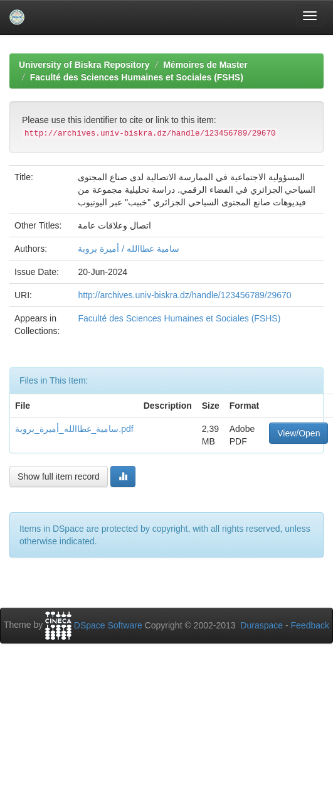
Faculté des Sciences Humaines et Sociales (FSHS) (136, 77)
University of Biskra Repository (84, 65)
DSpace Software (108, 625)
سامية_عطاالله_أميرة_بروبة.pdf (74, 429)
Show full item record (59, 476)
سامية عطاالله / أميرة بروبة (128, 249)
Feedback (310, 625)
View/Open (298, 433)
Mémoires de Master (205, 65)
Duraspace (261, 625)
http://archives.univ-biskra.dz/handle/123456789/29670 (184, 295)
